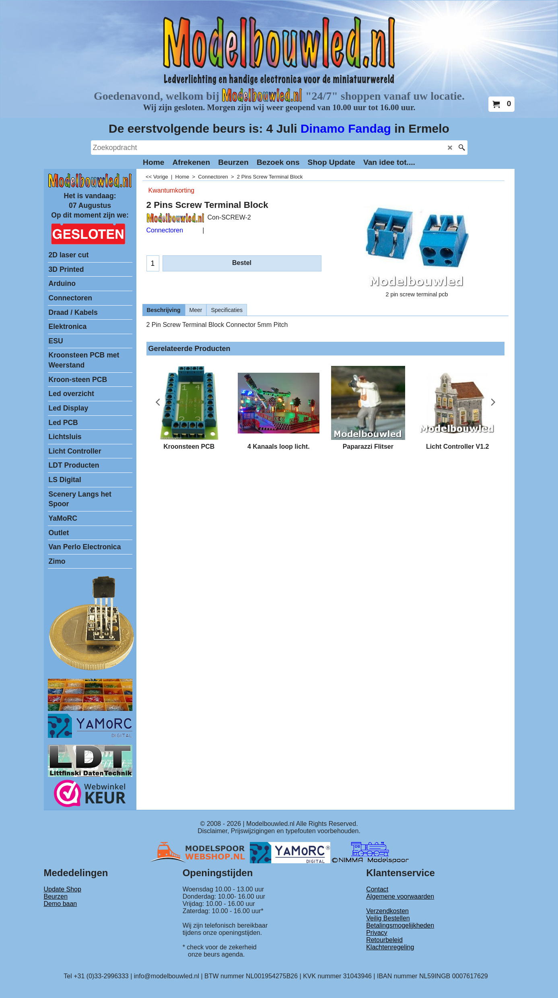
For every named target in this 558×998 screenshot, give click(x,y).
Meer (195, 310)
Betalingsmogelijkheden (400, 925)
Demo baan (60, 903)
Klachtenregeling (390, 947)
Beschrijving (164, 310)
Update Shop (62, 889)
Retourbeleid (384, 939)
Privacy (376, 932)
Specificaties (227, 310)
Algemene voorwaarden (400, 896)
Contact (377, 889)
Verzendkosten (387, 911)
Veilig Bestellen (388, 918)
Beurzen (56, 896)
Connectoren (164, 230)
